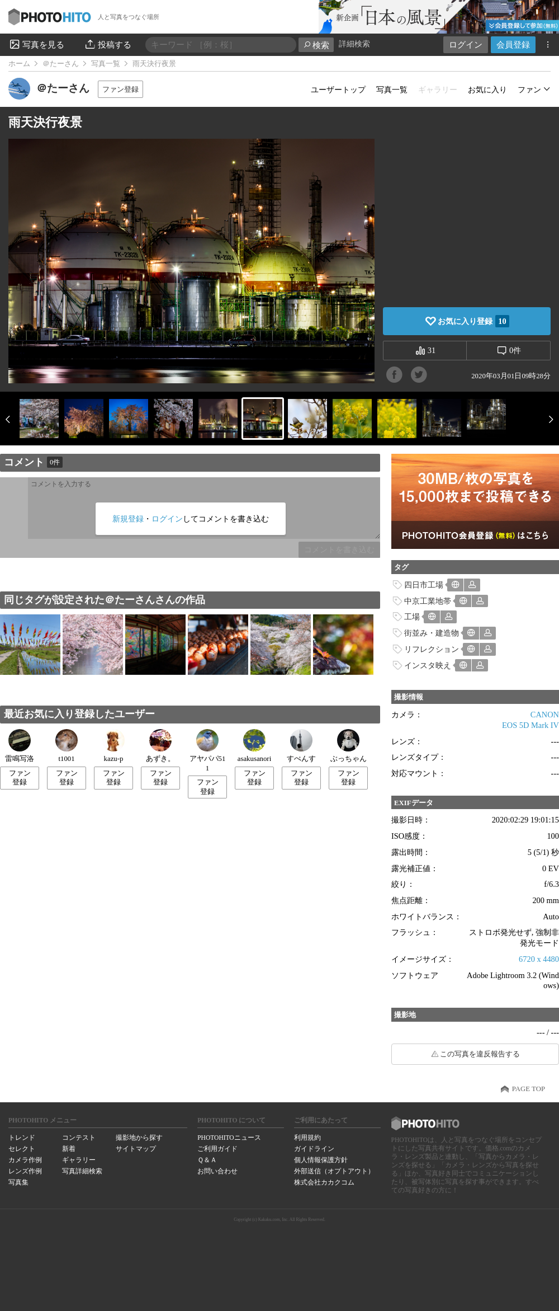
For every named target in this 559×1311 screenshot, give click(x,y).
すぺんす (301, 746)
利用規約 (307, 1137)
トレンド (21, 1137)
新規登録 (128, 518)
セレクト (21, 1148)
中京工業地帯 (427, 600)
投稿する (107, 44)
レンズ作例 (25, 1171)
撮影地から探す (139, 1137)
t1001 (66, 746)
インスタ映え (427, 665)
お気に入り (487, 89)
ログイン (465, 44)
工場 (412, 616)
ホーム (19, 64)
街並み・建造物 (431, 632)
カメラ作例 (25, 1160)
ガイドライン (314, 1148)
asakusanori (254, 746)
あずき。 (160, 746)
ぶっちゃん (348, 746)
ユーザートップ (338, 89)
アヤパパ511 (208, 750)
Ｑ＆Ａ (207, 1160)
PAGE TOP (528, 1089)
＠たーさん (60, 64)
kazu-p (113, 746)
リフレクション (431, 649)
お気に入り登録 (473, 321)
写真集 (18, 1182)
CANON (544, 714)
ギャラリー (79, 1160)
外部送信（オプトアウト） (334, 1171)
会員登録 (513, 44)
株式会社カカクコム (324, 1182)
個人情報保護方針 (321, 1160)
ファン (529, 89)
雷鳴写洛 (19, 746)
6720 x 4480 (539, 959)
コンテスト (79, 1137)
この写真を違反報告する (480, 1054)
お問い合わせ (217, 1171)
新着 (68, 1148)
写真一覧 (105, 64)
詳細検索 (354, 44)
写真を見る (36, 44)
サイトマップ (136, 1148)
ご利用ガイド (217, 1148)
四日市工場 (423, 584)
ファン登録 (120, 89)
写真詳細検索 (82, 1171)
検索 (316, 45)
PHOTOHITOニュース (228, 1137)
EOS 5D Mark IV (530, 725)
